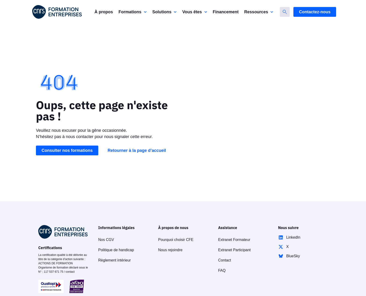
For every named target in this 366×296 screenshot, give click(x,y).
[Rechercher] (285, 12)
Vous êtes (194, 12)
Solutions (164, 12)
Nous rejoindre (170, 250)
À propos (104, 12)
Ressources (258, 12)
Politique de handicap (116, 250)
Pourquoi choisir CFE (176, 240)
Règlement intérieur (114, 260)
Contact (224, 260)
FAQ (221, 270)
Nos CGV (106, 240)
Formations (133, 12)
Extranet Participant (234, 250)
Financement (226, 12)
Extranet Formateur (234, 240)
